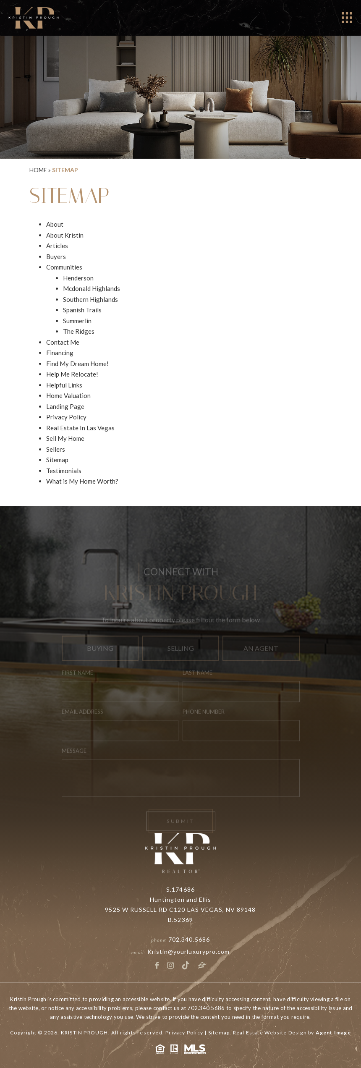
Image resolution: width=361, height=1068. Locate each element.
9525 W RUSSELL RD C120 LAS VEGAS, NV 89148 (180, 909)
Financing (59, 352)
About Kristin (65, 235)
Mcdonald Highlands (91, 288)
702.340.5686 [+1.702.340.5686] (189, 939)
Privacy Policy (66, 417)
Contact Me (62, 342)
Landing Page (65, 406)
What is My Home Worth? (82, 481)
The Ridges (78, 331)
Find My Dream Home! (77, 363)
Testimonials (63, 470)
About (54, 224)
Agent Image (333, 1032)
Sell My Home (65, 438)
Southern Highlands (90, 299)
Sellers (55, 449)
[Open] (347, 17)
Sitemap (57, 459)
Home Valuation (68, 395)
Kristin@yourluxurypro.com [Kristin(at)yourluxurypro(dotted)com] (188, 951)
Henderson (78, 278)
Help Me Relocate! (72, 374)
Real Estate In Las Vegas (80, 428)
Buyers (56, 256)
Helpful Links (64, 385)
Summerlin (77, 321)
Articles (57, 245)
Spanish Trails (82, 310)
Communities (64, 267)
